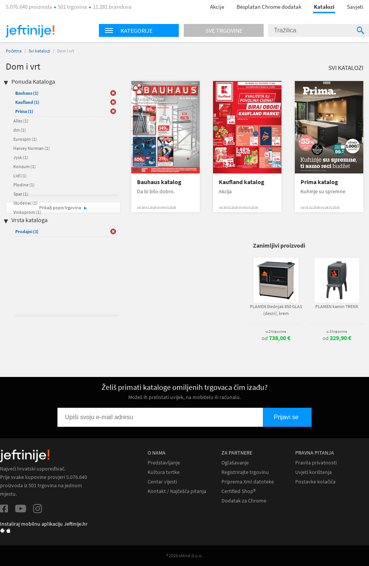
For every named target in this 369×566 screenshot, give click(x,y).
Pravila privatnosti (316, 462)
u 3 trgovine (336, 331)
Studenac (25, 203)
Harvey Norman (31, 148)
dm (19, 130)
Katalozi (324, 6)
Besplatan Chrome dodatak (269, 6)
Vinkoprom (27, 212)
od (276, 338)
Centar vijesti (162, 482)
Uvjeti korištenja (313, 472)
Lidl (20, 175)
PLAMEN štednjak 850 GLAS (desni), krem (276, 310)
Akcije (217, 6)
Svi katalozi (39, 51)
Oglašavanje (235, 462)
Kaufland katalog (241, 182)
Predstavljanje (164, 462)
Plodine (24, 185)
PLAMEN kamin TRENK (336, 306)
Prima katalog (319, 182)
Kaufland (27, 102)
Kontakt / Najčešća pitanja (177, 491)
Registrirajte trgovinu (245, 472)
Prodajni (26, 231)
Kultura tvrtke (164, 472)
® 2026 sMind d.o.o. (184, 555)
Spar (20, 194)
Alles (21, 121)
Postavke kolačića (315, 482)
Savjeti (355, 6)
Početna (14, 51)
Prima (24, 111)
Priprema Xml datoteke (247, 482)
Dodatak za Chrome (243, 501)
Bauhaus (26, 93)
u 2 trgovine (276, 331)
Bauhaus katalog (159, 182)
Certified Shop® (238, 491)
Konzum (24, 166)
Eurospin (25, 139)
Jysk (20, 157)
